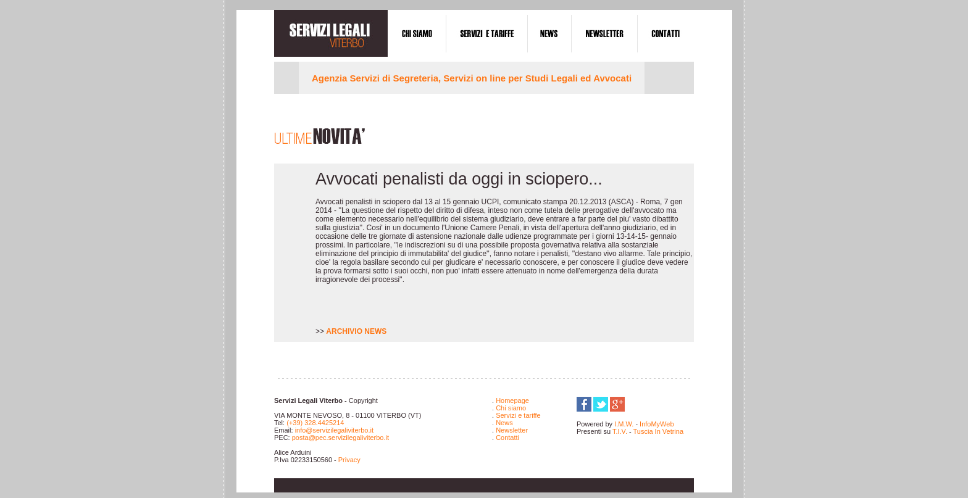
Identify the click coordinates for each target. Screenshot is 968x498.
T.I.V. (620, 431)
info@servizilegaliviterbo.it (334, 430)
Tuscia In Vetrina (657, 431)
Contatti (507, 437)
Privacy (349, 459)
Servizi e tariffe (518, 415)
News (504, 422)
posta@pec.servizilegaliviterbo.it (340, 437)
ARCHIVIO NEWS (356, 331)
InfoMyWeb (657, 424)
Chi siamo (511, 408)
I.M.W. (623, 424)
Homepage (512, 400)
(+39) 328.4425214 (315, 422)
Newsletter (512, 430)
